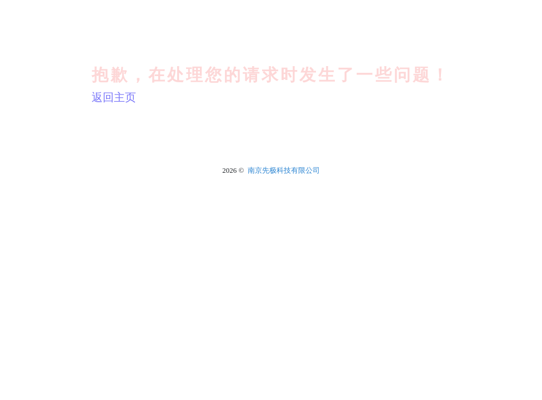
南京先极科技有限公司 (284, 170)
